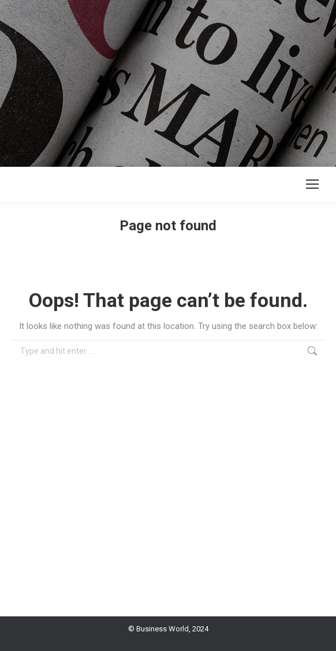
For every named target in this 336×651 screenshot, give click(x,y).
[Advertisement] (168, 81)
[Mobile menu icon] (312, 184)
